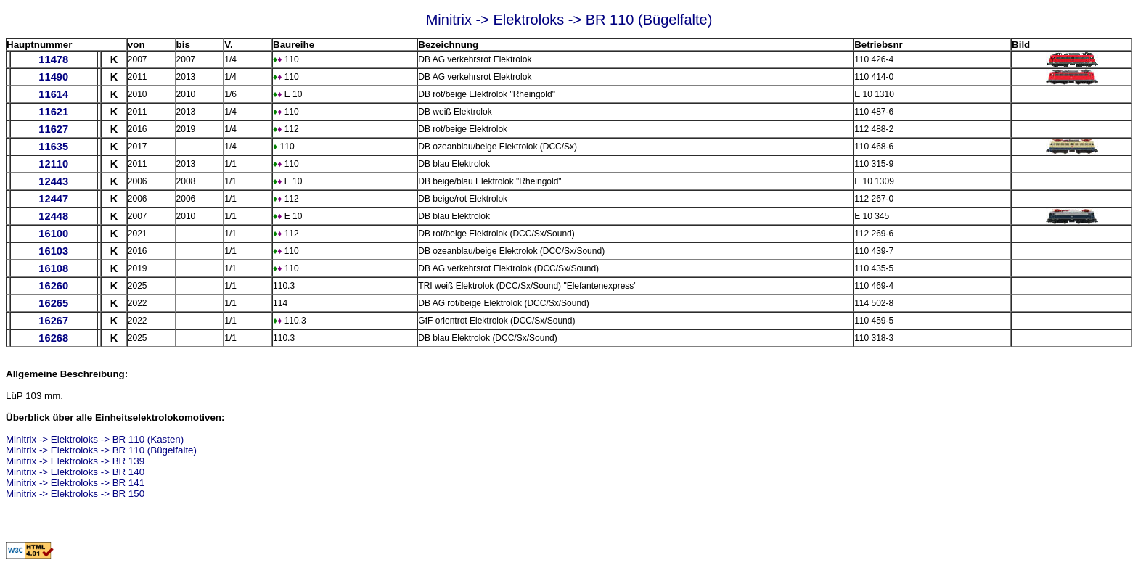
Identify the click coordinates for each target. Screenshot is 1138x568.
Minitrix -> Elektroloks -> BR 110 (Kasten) (95, 439)
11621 (53, 112)
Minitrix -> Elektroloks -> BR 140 (75, 471)
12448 (53, 216)
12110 (53, 164)
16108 (53, 268)
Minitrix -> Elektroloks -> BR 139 (75, 461)
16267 (53, 320)
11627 (53, 129)
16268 (53, 338)
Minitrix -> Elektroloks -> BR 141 (75, 482)
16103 (53, 251)
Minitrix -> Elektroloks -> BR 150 (75, 493)
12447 (53, 199)
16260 (53, 286)
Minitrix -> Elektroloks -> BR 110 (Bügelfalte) (101, 450)
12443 (53, 181)
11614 (53, 94)
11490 (53, 77)
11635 (53, 146)
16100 (53, 233)
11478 (53, 59)
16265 (53, 303)
